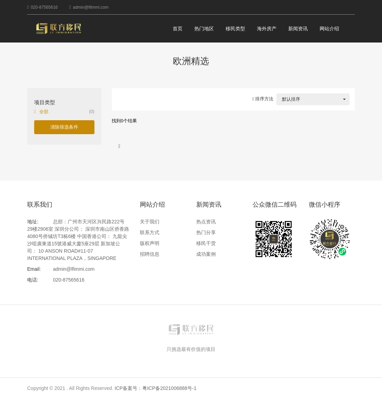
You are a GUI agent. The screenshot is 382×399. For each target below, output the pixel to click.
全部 (43, 111)
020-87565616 (44, 7)
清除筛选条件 (64, 127)
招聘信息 (149, 254)
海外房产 (266, 28)
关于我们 (149, 221)
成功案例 (206, 254)
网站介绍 (329, 28)
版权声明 (149, 243)
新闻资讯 (298, 28)
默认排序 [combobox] (291, 99)
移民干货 (206, 243)
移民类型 (235, 28)
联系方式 (149, 232)
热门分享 (206, 232)
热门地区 (204, 28)
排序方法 (262, 98)
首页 (178, 28)
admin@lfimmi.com (90, 7)
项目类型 (44, 102)
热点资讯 (206, 221)
